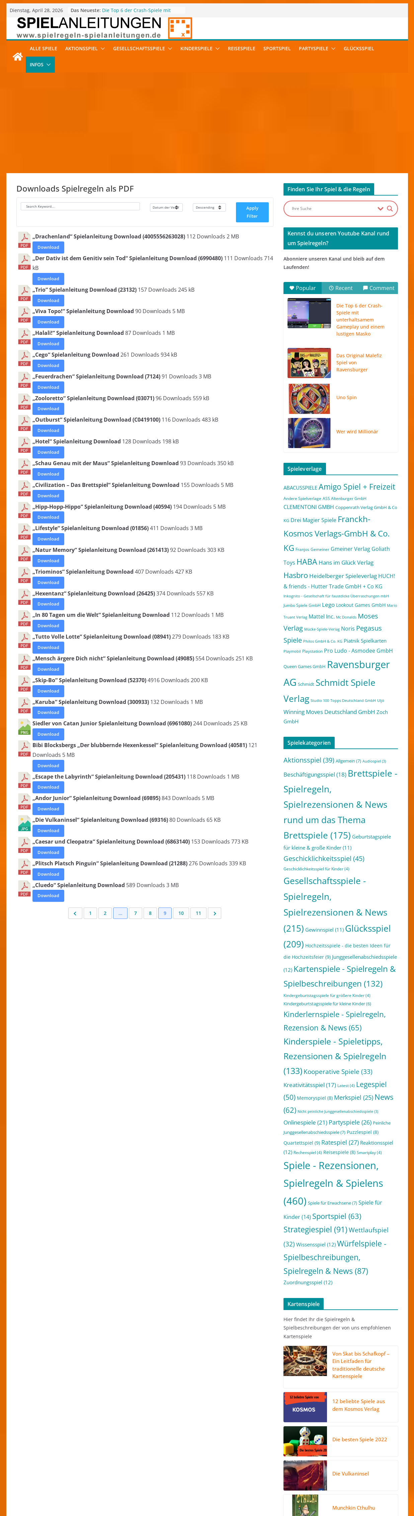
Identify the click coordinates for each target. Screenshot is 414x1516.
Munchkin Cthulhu (353, 1507)
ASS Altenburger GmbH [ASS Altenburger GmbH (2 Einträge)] (344, 498)
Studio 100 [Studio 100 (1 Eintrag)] (320, 700)
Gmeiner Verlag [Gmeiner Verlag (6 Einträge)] (350, 549)
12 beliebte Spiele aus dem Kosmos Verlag (358, 1405)
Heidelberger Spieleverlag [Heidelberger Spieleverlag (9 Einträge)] (343, 576)
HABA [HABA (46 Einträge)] (307, 562)
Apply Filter (252, 212)
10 (181, 913)
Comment (379, 288)
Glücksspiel (359, 48)
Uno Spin (346, 397)
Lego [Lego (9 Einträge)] (328, 604)
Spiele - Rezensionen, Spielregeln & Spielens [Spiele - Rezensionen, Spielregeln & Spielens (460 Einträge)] (333, 1183)
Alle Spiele (43, 48)
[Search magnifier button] (390, 208)
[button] (101, 48)
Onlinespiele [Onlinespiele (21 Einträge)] (305, 1122)
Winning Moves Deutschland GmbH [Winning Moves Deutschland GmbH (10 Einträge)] (329, 712)
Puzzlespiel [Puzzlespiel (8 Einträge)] (363, 1132)
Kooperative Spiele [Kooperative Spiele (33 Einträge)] (338, 1071)
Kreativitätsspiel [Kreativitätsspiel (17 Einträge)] (309, 1085)
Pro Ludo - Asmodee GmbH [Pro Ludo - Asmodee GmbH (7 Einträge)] (358, 650)
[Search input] (333, 208)
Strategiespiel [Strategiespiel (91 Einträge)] (315, 1229)
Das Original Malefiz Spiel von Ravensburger (359, 362)
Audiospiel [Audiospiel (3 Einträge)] (374, 761)
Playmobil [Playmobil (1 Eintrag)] (292, 651)
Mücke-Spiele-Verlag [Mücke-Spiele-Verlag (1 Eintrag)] (322, 629)
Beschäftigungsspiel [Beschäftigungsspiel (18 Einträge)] (314, 774)
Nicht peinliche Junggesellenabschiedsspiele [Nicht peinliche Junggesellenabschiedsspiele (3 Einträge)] (338, 1111)
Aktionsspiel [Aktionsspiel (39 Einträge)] (308, 760)
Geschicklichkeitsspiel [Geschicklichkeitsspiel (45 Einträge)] (323, 858)
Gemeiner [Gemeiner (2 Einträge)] (320, 549)
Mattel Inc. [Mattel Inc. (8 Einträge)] (322, 616)
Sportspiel (277, 48)
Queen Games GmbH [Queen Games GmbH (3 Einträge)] (304, 666)
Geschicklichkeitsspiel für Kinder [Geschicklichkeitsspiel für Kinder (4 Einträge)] (316, 868)
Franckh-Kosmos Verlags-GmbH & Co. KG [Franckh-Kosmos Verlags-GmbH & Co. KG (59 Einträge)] (336, 533)
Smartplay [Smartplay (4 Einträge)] (369, 1152)
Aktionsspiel (81, 48)
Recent (341, 288)
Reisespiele (241, 48)
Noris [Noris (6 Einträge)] (348, 628)
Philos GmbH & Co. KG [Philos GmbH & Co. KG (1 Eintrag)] (322, 641)
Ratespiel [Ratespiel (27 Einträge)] (340, 1142)
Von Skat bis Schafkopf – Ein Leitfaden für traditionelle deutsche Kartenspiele (361, 1365)
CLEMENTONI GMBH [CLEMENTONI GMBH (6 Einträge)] (308, 507)
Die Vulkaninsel (350, 1473)
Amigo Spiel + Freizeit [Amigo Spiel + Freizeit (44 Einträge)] (357, 487)
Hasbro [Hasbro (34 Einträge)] (295, 575)
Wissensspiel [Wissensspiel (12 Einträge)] (316, 1244)
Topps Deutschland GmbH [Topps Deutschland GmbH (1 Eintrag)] (353, 700)
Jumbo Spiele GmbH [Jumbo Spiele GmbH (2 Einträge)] (302, 605)
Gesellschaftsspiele (139, 48)
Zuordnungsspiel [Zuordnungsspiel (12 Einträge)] (307, 1282)
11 (198, 913)
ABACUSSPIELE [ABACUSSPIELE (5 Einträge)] (300, 487)
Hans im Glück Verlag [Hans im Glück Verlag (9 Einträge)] (346, 562)
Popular (302, 288)
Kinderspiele (196, 48)
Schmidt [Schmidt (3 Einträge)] (306, 684)
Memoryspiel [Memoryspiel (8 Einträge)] (315, 1098)
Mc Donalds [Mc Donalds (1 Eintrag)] (346, 617)
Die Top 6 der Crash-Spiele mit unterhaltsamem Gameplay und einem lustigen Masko (360, 319)
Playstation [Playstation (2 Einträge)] (312, 651)
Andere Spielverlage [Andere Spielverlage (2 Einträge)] (302, 498)
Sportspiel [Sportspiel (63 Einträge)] (336, 1216)
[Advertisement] (207, 123)
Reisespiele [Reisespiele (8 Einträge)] (339, 1152)
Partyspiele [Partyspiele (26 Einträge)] (350, 1122)
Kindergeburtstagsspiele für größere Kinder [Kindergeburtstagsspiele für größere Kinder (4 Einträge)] (326, 995)
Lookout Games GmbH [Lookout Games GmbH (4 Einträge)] (361, 605)
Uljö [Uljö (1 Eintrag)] (380, 700)
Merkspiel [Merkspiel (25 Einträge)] (353, 1097)
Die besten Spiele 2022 (359, 1439)
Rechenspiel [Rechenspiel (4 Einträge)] (308, 1152)
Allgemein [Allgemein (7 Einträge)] (348, 761)
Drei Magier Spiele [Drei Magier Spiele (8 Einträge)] (313, 520)
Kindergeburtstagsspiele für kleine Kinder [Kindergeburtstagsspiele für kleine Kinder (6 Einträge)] (327, 1004)
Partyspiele (313, 48)
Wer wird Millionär (357, 431)
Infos (37, 64)
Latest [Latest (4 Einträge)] (346, 1085)
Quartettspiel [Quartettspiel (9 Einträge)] (301, 1143)
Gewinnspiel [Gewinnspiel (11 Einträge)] (324, 929)
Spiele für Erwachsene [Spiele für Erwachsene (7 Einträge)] (332, 1203)
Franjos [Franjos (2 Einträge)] (302, 549)
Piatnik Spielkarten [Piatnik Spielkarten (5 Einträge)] (365, 640)
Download (48, 247)
